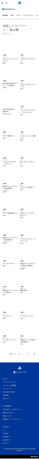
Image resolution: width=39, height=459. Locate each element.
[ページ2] (15, 354)
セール (18, 15)
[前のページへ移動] (4, 354)
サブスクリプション (29, 15)
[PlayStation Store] (9, 9)
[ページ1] (11, 354)
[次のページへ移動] (34, 354)
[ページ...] (24, 354)
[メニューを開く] (2, 3)
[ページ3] (20, 354)
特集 (12, 15)
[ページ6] (28, 354)
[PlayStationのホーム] (19, 3)
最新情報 (5, 15)
